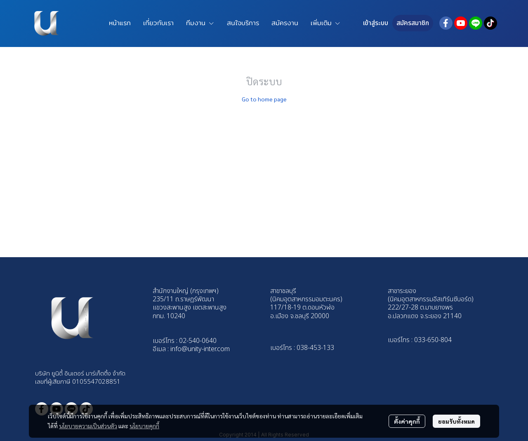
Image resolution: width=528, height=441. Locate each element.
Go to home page (264, 99)
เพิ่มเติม (326, 23)
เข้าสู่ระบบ (375, 23)
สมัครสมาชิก (412, 23)
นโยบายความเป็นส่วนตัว (88, 425)
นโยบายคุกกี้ (144, 425)
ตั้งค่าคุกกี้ (407, 421)
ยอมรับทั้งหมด (456, 421)
